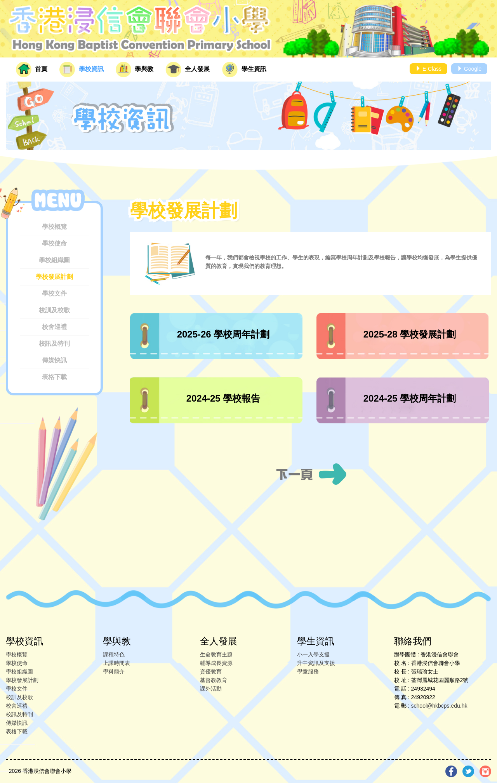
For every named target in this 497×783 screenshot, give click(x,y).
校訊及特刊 (54, 343)
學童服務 (308, 671)
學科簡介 (114, 671)
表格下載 (54, 377)
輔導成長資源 (216, 663)
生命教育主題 (216, 654)
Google (469, 69)
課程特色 (114, 654)
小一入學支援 (313, 654)
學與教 (134, 69)
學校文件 (54, 293)
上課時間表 (116, 663)
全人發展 (187, 69)
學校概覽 (54, 226)
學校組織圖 (54, 260)
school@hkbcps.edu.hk (439, 706)
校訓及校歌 (54, 310)
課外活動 (211, 689)
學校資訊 (81, 69)
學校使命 (54, 243)
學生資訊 (244, 69)
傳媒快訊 (54, 360)
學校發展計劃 (54, 276)
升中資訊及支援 (316, 663)
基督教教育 (213, 680)
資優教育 (211, 671)
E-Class (428, 69)
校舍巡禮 (54, 327)
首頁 (31, 69)
